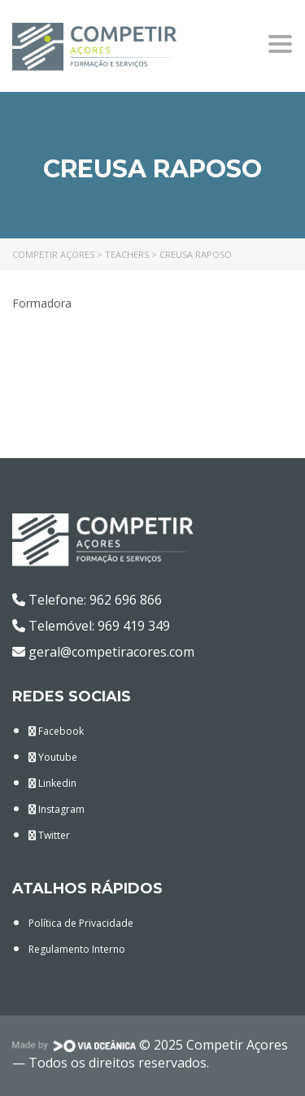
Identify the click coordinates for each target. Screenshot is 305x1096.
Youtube (52, 757)
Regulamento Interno (76, 949)
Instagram (56, 809)
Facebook (56, 731)
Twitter (49, 835)
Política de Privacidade (80, 923)
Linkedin (52, 783)
